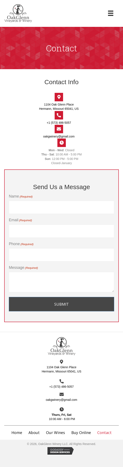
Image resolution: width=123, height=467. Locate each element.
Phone (21, 244)
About (34, 432)
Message (23, 267)
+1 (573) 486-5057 (59, 122)
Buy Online (81, 432)
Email (20, 220)
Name (21, 196)
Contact (104, 432)
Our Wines (55, 432)
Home (16, 432)
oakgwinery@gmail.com (59, 136)
